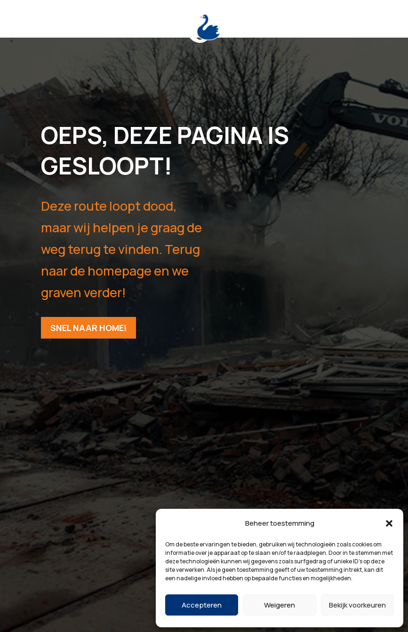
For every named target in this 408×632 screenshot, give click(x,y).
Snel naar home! (88, 327)
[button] (389, 523)
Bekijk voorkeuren (357, 605)
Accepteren (202, 605)
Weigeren (279, 605)
